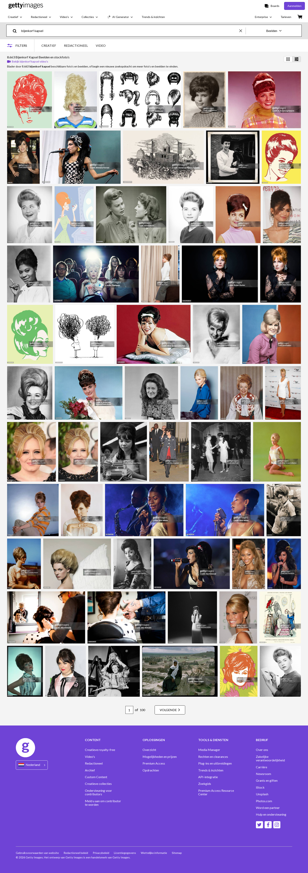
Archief (90, 770)
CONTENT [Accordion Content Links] (93, 740)
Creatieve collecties (98, 783)
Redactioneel (94, 763)
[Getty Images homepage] (25, 6)
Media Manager (209, 750)
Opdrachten (151, 770)
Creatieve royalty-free (100, 750)
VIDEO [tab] (101, 45)
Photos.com (264, 801)
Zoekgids (204, 783)
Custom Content (96, 777)
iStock (260, 787)
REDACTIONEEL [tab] (76, 45)
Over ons (262, 750)
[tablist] (73, 45)
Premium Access (154, 763)
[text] (129, 30)
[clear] (242, 30)
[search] (16, 30)
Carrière (261, 767)
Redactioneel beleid (76, 852)
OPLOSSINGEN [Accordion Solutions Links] (154, 740)
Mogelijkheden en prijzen (160, 756)
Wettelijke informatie (154, 852)
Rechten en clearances (213, 756)
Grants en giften (267, 780)
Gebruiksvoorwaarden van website (37, 852)
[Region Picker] (32, 765)
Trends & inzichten (210, 770)
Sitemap (177, 852)
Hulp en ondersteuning (271, 814)
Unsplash (262, 794)
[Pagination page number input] (129, 710)
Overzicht (149, 750)
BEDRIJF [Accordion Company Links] (262, 740)
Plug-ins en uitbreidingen (215, 763)
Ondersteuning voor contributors (98, 792)
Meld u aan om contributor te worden (103, 802)
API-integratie (208, 777)
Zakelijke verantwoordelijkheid (270, 758)
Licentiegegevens (125, 852)
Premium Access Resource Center (216, 792)
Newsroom (263, 774)
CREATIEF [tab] (48, 45)
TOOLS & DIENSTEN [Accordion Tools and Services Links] (213, 740)
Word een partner (268, 808)
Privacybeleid (101, 852)
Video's (90, 756)
